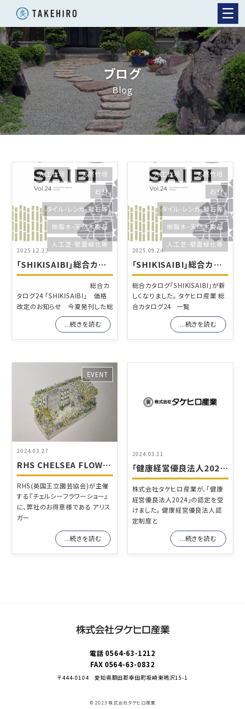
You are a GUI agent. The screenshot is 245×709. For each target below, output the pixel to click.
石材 (101, 191)
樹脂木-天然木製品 (80, 226)
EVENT (97, 374)
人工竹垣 (52, 173)
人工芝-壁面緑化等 (80, 243)
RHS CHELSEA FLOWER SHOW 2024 (91, 464)
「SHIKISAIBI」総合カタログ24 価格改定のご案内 (109, 264)
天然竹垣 (94, 173)
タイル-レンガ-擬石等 (77, 208)
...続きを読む (83, 323)
